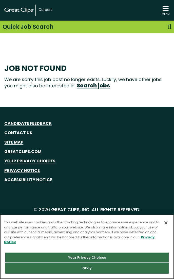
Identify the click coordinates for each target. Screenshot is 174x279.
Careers (45, 10)
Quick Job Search (87, 27)
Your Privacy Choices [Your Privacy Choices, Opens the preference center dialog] (87, 257)
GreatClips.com (23, 151)
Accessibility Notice (28, 179)
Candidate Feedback (28, 123)
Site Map (13, 142)
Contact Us (18, 132)
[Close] (165, 222)
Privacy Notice (22, 170)
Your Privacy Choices (29, 161)
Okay (87, 268)
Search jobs (93, 85)
